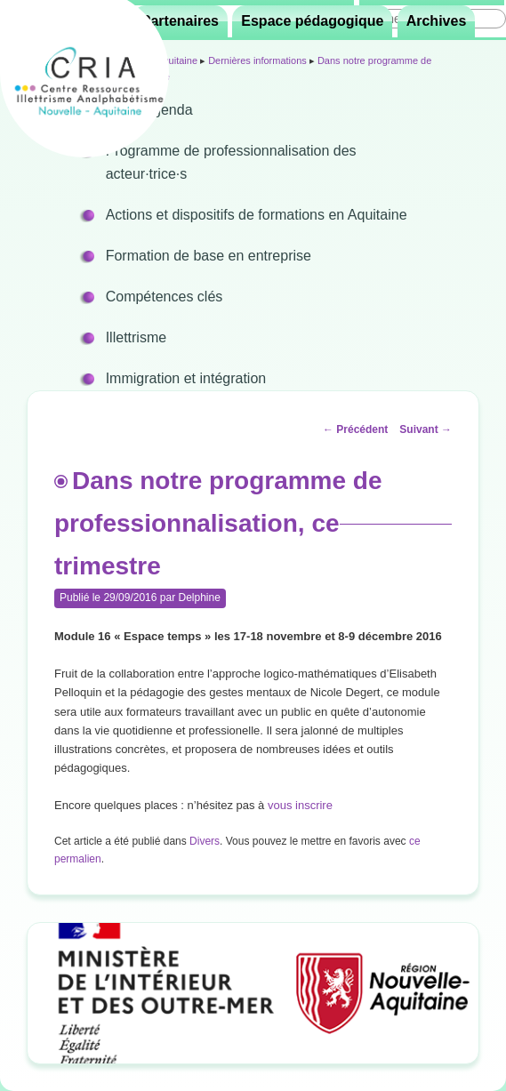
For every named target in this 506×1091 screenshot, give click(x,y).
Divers (204, 841)
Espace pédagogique (312, 20)
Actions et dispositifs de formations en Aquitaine (256, 214)
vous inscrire (300, 805)
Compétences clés (164, 296)
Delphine (199, 597)
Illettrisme (136, 337)
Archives (436, 20)
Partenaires (180, 20)
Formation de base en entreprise (208, 255)
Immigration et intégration (186, 378)
